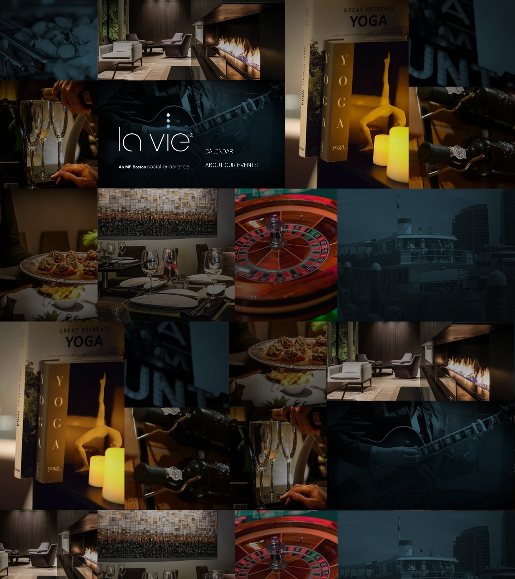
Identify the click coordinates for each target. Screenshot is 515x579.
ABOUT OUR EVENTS (231, 165)
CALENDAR (219, 151)
